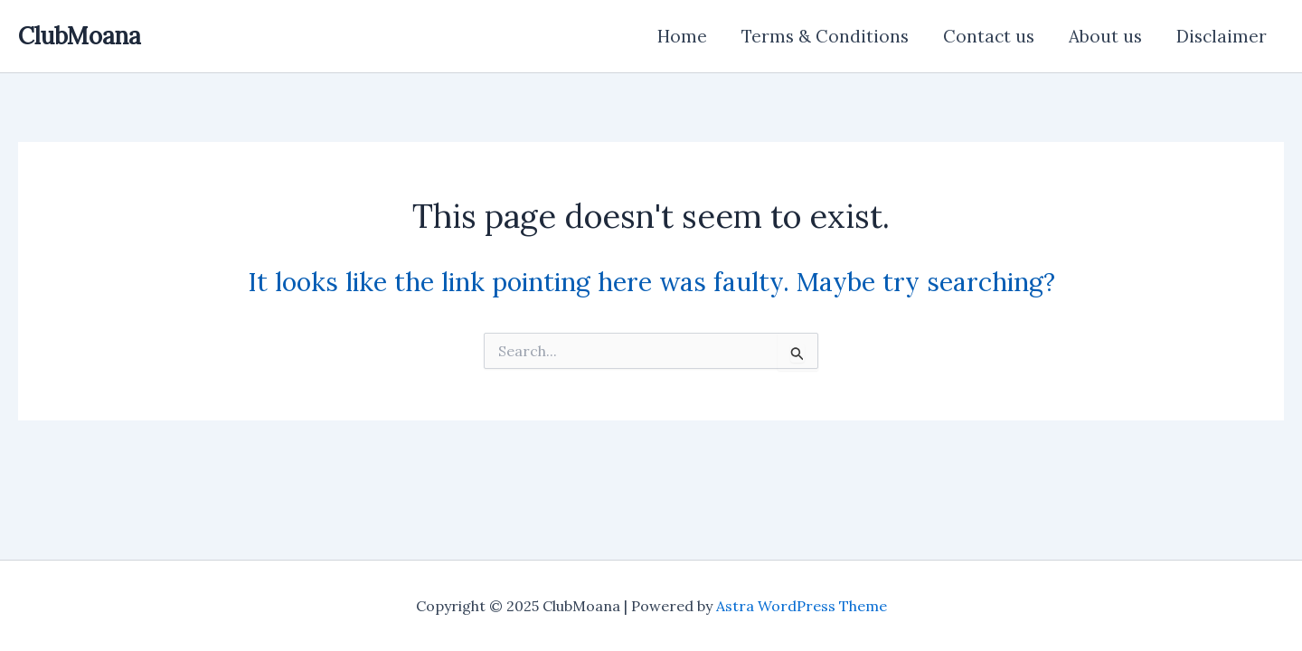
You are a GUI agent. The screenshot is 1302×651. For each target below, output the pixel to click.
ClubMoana (79, 36)
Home (682, 36)
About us (1105, 36)
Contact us (988, 36)
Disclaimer (1221, 36)
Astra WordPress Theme (801, 606)
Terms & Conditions (825, 36)
